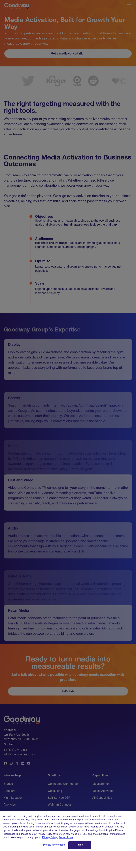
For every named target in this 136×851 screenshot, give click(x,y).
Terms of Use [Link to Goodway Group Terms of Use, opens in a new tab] (66, 840)
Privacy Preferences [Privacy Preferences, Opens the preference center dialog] (54, 847)
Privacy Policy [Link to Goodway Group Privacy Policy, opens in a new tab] (50, 840)
